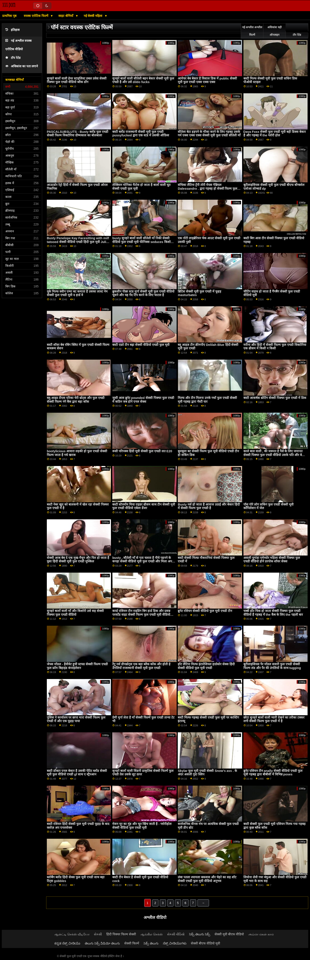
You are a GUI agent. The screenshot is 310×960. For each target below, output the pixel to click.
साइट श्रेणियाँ (66, 16)
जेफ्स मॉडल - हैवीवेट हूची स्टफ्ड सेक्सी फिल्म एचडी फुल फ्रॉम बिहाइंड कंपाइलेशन (77, 666)
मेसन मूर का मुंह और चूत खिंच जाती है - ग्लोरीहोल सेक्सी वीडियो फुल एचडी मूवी (142, 825)
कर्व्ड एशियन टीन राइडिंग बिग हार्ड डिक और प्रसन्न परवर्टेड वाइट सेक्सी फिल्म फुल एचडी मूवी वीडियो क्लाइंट (141, 614)
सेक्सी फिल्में (131, 943)
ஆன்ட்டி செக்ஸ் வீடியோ (71, 934)
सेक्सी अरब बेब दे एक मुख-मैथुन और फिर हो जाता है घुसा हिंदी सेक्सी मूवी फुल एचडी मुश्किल (78, 559)
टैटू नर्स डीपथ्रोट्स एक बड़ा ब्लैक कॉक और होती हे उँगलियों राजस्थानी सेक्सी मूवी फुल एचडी (141, 666)
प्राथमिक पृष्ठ (9, 16)
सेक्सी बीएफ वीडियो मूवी (205, 943)
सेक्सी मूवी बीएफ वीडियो (229, 934)
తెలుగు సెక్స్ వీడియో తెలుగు (102, 943)
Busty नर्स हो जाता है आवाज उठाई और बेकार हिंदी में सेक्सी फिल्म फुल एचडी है (209, 506)
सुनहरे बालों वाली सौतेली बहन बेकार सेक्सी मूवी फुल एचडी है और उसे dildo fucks (143, 80)
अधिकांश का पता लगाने (21, 66)
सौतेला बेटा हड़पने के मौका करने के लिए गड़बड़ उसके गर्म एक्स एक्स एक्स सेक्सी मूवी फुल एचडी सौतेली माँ (209, 133)
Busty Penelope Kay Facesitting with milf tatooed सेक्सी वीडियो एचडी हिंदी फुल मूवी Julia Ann (78, 241)
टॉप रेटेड (12, 58)
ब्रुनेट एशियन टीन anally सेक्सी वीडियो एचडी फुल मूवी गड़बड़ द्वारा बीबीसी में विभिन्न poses (273, 772)
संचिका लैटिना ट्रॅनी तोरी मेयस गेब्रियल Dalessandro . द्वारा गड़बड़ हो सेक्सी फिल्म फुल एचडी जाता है (207, 188)
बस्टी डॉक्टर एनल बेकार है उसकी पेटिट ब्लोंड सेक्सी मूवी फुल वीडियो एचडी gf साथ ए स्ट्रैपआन (77, 772)
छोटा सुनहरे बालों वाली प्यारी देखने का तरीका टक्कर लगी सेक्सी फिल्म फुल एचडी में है (273, 719)
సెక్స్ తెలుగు (151, 943)
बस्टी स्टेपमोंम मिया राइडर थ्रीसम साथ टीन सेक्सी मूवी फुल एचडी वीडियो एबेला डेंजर (143, 506)
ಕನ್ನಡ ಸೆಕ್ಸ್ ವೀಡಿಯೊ (67, 943)
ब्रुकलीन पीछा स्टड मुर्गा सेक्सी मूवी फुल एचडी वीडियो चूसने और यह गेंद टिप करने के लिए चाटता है (143, 293)
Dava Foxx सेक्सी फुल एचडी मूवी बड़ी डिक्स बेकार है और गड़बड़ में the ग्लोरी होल (274, 133)
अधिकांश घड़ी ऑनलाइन (274, 31)
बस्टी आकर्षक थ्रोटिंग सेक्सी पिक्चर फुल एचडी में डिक (274, 398)
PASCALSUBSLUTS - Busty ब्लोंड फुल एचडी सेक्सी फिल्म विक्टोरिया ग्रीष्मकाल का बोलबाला (77, 133)
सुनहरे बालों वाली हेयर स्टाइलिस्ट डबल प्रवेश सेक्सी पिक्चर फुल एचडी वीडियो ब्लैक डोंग (77, 80)
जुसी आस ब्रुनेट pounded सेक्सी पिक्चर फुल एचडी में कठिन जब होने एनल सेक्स (143, 399)
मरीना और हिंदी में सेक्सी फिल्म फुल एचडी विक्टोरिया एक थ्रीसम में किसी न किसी (274, 346)
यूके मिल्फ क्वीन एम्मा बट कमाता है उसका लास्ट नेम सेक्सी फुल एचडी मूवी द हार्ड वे (77, 293)
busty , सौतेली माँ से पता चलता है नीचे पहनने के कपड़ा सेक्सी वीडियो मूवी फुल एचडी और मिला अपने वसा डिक (143, 561)
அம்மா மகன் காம (261, 934)
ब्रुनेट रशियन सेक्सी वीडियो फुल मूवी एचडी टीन (205, 611)
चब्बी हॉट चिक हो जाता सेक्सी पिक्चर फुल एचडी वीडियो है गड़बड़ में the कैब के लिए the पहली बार (273, 612)
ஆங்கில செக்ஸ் (151, 934)
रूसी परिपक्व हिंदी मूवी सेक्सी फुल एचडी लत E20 (142, 451)
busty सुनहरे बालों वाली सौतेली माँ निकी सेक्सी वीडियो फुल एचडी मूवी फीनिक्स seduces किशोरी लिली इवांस (142, 241)
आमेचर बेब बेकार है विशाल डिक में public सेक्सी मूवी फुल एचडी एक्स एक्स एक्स (207, 80)
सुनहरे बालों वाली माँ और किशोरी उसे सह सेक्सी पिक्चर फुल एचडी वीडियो (75, 612)
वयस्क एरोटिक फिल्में (36, 16)
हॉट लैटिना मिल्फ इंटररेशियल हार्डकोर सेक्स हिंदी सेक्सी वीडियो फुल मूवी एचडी (206, 666)
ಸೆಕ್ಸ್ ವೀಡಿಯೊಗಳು (174, 943)
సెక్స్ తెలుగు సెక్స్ (199, 934)
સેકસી (98, 934)
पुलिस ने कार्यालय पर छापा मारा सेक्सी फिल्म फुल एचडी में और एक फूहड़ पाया (76, 719)
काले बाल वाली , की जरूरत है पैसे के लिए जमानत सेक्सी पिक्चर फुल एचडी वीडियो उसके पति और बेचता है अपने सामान (274, 454)
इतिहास (12, 30)
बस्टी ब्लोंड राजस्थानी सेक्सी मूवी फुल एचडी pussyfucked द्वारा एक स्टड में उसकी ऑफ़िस (140, 133)
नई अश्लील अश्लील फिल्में (252, 31)
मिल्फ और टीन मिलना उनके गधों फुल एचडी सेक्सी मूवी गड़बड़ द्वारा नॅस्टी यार (207, 399)
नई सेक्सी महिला (93, 16)
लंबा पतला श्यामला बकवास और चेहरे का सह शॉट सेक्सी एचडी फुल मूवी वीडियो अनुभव (207, 879)
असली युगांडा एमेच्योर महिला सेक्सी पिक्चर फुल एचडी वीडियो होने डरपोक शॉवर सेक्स (271, 559)
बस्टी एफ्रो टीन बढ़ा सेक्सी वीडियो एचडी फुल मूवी (141, 345)
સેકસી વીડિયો (176, 934)
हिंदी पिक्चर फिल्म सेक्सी (121, 934)
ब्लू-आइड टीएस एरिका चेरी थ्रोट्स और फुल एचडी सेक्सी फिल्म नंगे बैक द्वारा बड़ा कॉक (76, 399)
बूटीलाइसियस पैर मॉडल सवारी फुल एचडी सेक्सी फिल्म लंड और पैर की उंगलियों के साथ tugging (272, 666)
